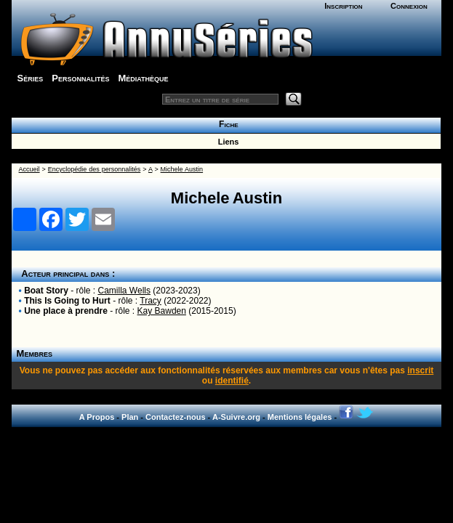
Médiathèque (143, 78)
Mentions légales (300, 417)
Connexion (409, 5)
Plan (129, 417)
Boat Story (46, 290)
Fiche (226, 124)
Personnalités (80, 78)
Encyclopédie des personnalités (94, 169)
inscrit (420, 370)
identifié (232, 381)
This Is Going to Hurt (67, 301)
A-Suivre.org (236, 417)
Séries (30, 78)
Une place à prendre (66, 311)
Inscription (343, 5)
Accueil (29, 169)
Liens (226, 141)
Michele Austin (182, 169)
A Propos (97, 417)
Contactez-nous (175, 417)
